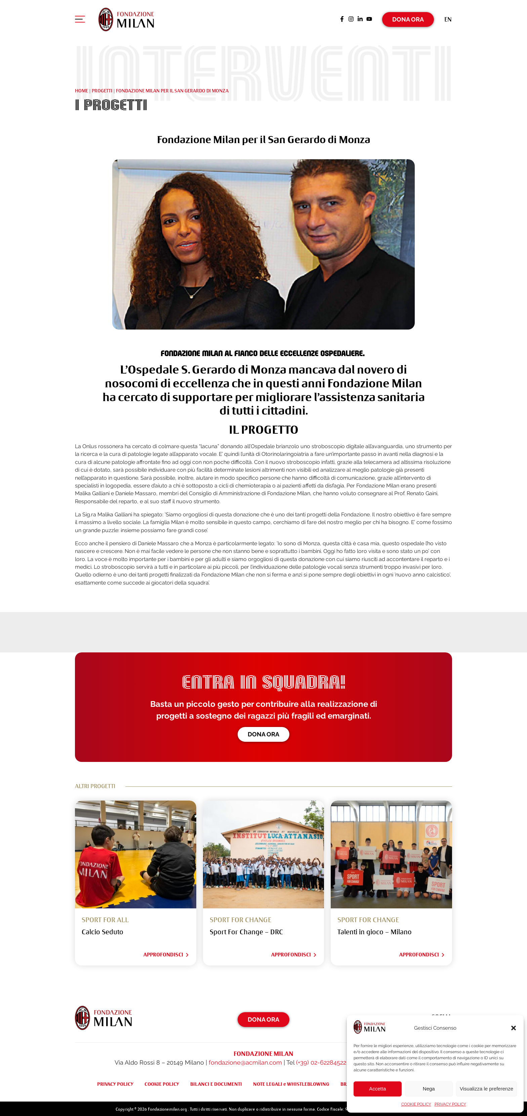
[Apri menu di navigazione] (80, 20)
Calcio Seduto (102, 931)
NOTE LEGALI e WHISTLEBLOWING (291, 1082)
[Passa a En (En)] (448, 18)
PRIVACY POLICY (450, 1104)
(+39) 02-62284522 (321, 1061)
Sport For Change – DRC (246, 931)
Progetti (102, 89)
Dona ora (263, 732)
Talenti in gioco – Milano (374, 931)
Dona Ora (408, 18)
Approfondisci (167, 953)
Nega (429, 1088)
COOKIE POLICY (416, 1104)
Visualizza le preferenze (486, 1088)
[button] (513, 1028)
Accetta (377, 1088)
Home (81, 89)
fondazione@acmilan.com (245, 1061)
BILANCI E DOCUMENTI (216, 1082)
